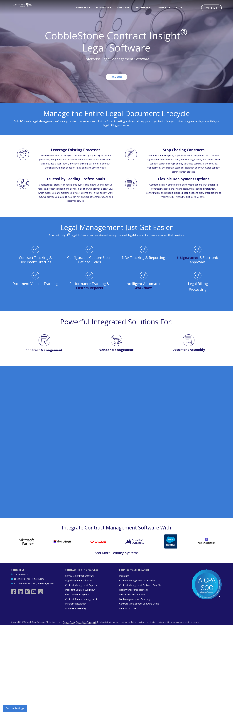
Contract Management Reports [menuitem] (81, 584)
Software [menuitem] (82, 7)
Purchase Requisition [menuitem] (75, 603)
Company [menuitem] (162, 7)
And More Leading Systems (116, 552)
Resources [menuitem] (142, 7)
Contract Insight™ (163, 155)
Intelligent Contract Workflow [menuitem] (80, 589)
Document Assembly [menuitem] (75, 608)
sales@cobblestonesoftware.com (29, 578)
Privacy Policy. (69, 621)
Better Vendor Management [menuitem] (133, 589)
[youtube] (34, 590)
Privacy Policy (124, 496)
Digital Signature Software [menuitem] (78, 580)
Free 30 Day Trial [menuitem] (128, 608)
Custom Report (88, 287)
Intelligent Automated (143, 285)
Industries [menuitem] (102, 7)
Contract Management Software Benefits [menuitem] (140, 584)
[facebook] (14, 590)
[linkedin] (21, 590)
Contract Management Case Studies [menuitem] (137, 580)
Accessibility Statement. (86, 621)
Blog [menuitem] (179, 7)
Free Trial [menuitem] (123, 7)
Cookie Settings (15, 708)
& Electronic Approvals (197, 259)
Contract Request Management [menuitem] (81, 598)
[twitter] (27, 590)
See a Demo (116, 77)
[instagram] (41, 590)
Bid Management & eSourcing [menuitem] (134, 598)
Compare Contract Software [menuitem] (79, 575)
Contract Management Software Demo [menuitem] (139, 603)
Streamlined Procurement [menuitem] (132, 594)
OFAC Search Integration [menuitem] (77, 594)
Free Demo (211, 8)
